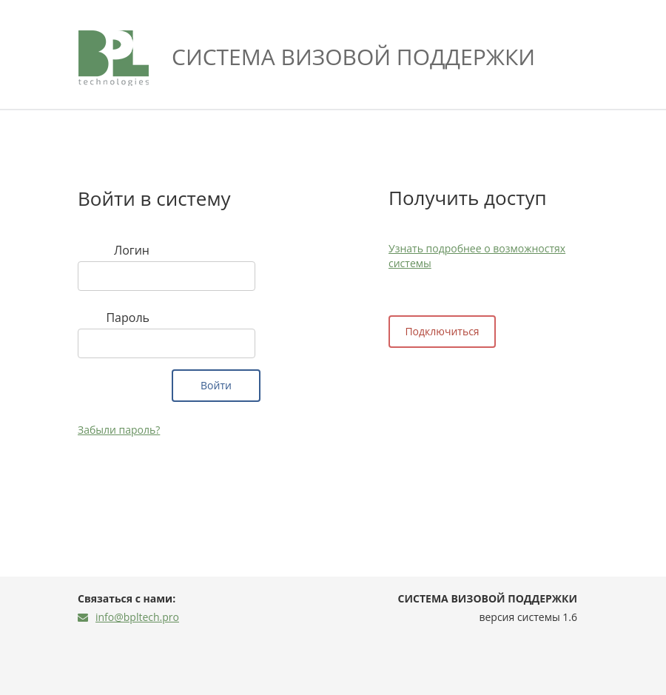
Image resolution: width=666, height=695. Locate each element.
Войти (216, 385)
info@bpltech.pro (128, 617)
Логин (131, 250)
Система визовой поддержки (353, 56)
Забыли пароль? (119, 430)
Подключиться (442, 331)
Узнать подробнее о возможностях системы (476, 255)
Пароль (127, 317)
